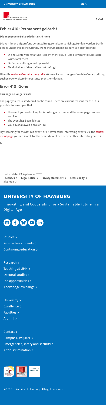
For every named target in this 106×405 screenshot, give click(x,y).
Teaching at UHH (16, 268)
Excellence (11, 306)
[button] (83, 4)
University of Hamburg (19, 4)
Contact (9, 332)
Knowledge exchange (19, 287)
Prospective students (19, 243)
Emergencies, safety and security (27, 344)
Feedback (9, 178)
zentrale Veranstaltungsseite (28, 74)
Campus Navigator (17, 338)
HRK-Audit (32, 370)
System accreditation (47, 370)
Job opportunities (16, 281)
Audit (19, 368)
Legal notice (28, 178)
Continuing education (19, 249)
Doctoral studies (15, 275)
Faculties (10, 312)
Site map (9, 181)
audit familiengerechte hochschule (9, 371)
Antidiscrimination (17, 350)
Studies (9, 237)
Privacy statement (53, 178)
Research (10, 262)
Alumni (9, 318)
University (11, 300)
